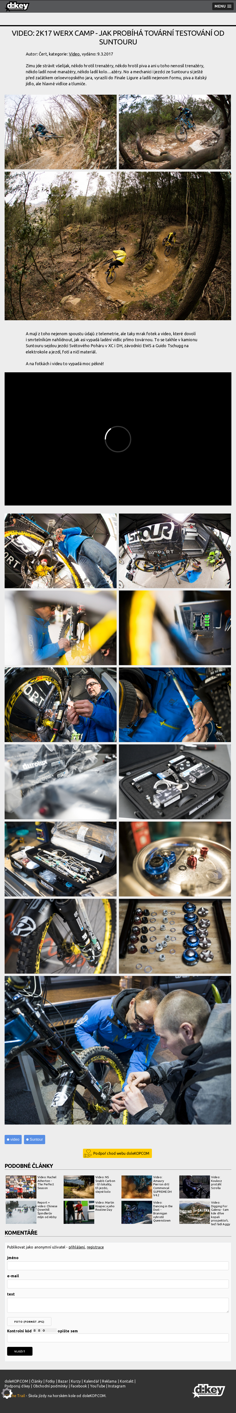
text (11, 1294)
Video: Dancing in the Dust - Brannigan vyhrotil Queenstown (147, 1212)
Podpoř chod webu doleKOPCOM (121, 1153)
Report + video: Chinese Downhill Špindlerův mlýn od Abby (31, 1212)
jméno (12, 1258)
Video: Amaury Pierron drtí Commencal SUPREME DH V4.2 (146, 1187)
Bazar (63, 1381)
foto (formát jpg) (29, 1321)
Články (36, 1381)
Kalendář (91, 1381)
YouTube (97, 1386)
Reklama (109, 1381)
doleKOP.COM (16, 1381)
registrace (95, 1247)
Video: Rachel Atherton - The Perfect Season (31, 1187)
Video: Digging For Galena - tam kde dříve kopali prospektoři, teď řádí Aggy (204, 1213)
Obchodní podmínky (50, 1386)
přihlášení (77, 1247)
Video (74, 54)
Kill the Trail (15, 1396)
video (14, 1139)
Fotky (50, 1381)
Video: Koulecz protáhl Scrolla (200, 1187)
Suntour (36, 1139)
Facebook (79, 1386)
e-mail (13, 1276)
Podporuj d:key (17, 1386)
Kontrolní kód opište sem (118, 1335)
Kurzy (76, 1381)
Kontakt (126, 1381)
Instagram (116, 1386)
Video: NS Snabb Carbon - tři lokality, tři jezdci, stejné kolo (89, 1187)
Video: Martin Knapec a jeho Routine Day (89, 1212)
